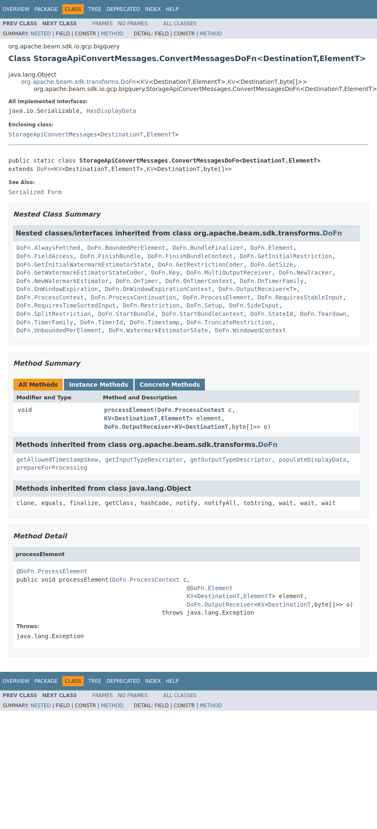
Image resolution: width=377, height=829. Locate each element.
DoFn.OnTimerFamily (272, 281)
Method (112, 34)
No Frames (133, 24)
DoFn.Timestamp (155, 322)
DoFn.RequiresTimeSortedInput (66, 305)
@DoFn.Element (210, 588)
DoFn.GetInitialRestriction (286, 256)
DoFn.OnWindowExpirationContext (158, 289)
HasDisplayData (111, 110)
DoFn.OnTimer (137, 281)
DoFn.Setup (204, 305)
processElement (129, 409)
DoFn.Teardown (323, 313)
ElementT (161, 134)
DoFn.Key (165, 272)
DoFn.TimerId (101, 322)
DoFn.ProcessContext (50, 297)
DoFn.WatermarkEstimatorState (158, 330)
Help (172, 9)
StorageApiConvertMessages (52, 134)
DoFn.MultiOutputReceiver (229, 272)
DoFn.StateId (271, 313)
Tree (94, 9)
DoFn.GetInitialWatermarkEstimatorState (83, 264)
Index (153, 9)
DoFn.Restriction (151, 305)
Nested (40, 34)
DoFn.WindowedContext (250, 330)
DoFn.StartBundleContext (203, 313)
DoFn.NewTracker (305, 272)
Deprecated (123, 9)
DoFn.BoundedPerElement (126, 247)
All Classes (179, 24)
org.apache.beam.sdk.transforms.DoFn (78, 81)
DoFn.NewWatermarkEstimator (62, 281)
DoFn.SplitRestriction (53, 313)
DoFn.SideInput (254, 305)
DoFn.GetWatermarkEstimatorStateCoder (80, 272)
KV (145, 81)
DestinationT (122, 134)
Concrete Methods (170, 384)
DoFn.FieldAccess (44, 256)
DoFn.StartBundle (126, 313)
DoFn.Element (271, 247)
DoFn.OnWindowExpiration (57, 289)
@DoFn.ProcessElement (52, 571)
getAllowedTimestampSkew (57, 459)
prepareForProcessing (52, 467)
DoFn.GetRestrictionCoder (200, 264)
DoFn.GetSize (271, 264)
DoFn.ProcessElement (216, 297)
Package (46, 9)
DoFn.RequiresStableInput (300, 297)
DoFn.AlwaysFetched (48, 247)
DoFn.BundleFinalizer (208, 247)
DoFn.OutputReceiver (252, 289)
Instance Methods (98, 384)
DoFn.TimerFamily (44, 322)
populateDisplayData (312, 459)
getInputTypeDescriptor (144, 459)
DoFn (44, 169)
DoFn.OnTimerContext (199, 281)
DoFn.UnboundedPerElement (58, 330)
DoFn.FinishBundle (110, 256)
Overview (16, 9)
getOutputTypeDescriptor (231, 459)
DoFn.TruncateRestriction (229, 322)
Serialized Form (34, 192)
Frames (103, 24)
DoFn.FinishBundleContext (190, 256)
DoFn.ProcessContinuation (133, 297)
